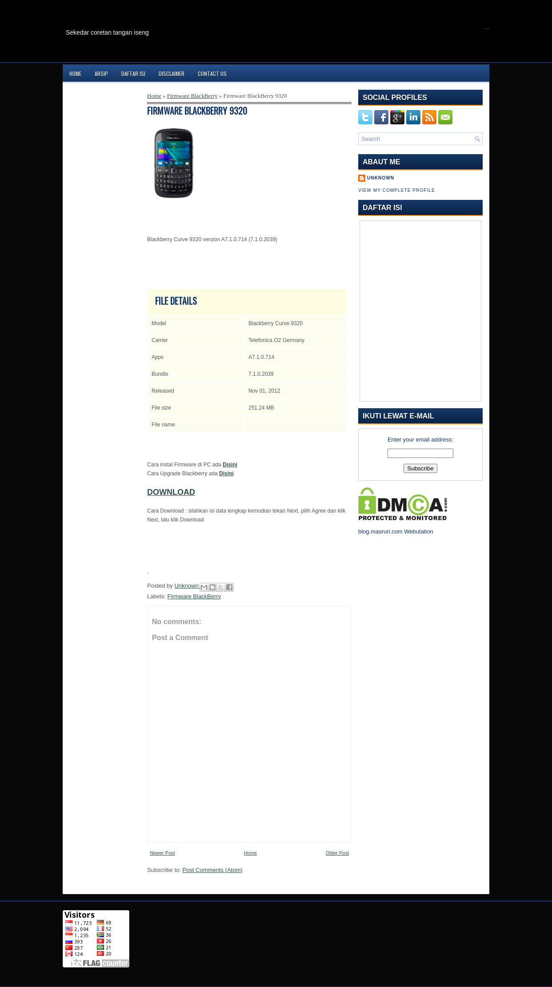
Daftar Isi (133, 73)
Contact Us (212, 73)
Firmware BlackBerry (192, 95)
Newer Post (162, 853)
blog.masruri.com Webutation (395, 531)
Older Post (337, 853)
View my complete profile (396, 190)
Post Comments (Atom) (213, 870)
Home (75, 73)
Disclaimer (171, 73)
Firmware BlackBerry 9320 (197, 110)
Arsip (101, 73)
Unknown (187, 585)
